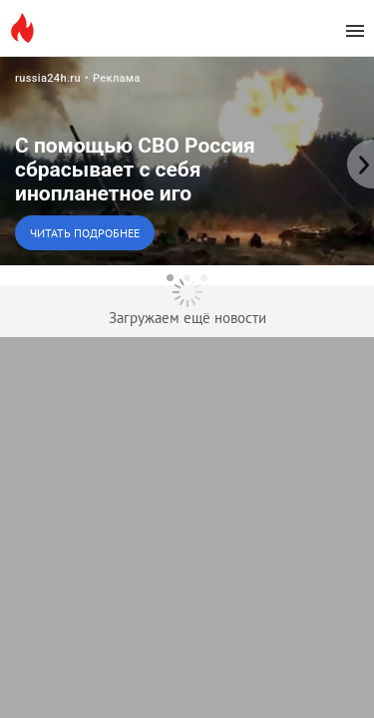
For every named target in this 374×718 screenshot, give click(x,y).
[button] (187, 160)
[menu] (355, 31)
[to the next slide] (359, 160)
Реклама (117, 78)
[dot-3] (203, 277)
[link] (187, 160)
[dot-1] (170, 277)
